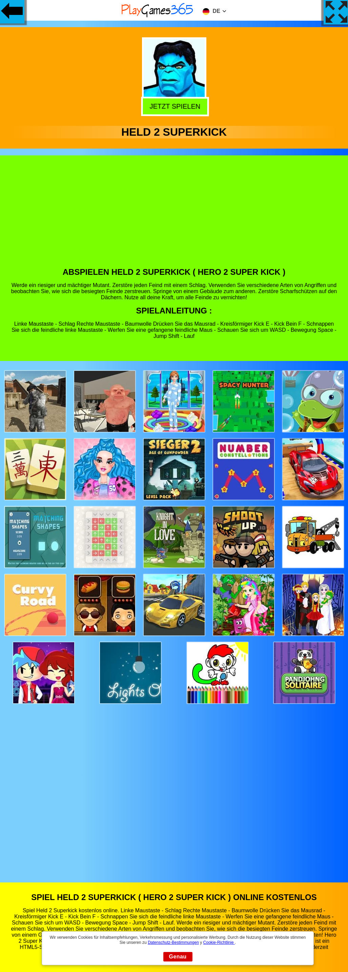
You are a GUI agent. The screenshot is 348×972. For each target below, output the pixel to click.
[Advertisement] (174, 216)
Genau (178, 956)
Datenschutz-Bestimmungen (173, 942)
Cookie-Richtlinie (219, 942)
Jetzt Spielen (173, 106)
